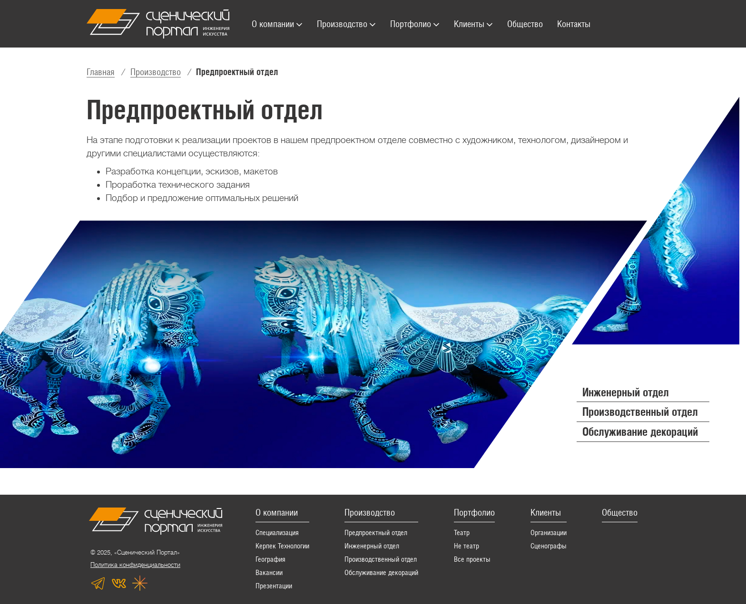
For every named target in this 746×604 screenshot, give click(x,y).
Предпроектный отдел (375, 532)
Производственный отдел (380, 559)
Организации (548, 532)
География (270, 559)
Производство (155, 72)
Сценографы (548, 546)
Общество (620, 512)
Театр (462, 532)
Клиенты (545, 512)
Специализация (277, 532)
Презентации (273, 586)
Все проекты (472, 559)
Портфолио (474, 512)
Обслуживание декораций (381, 572)
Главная (101, 72)
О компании (276, 512)
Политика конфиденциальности (135, 564)
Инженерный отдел (371, 546)
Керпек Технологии (282, 546)
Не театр (466, 546)
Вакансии (269, 572)
